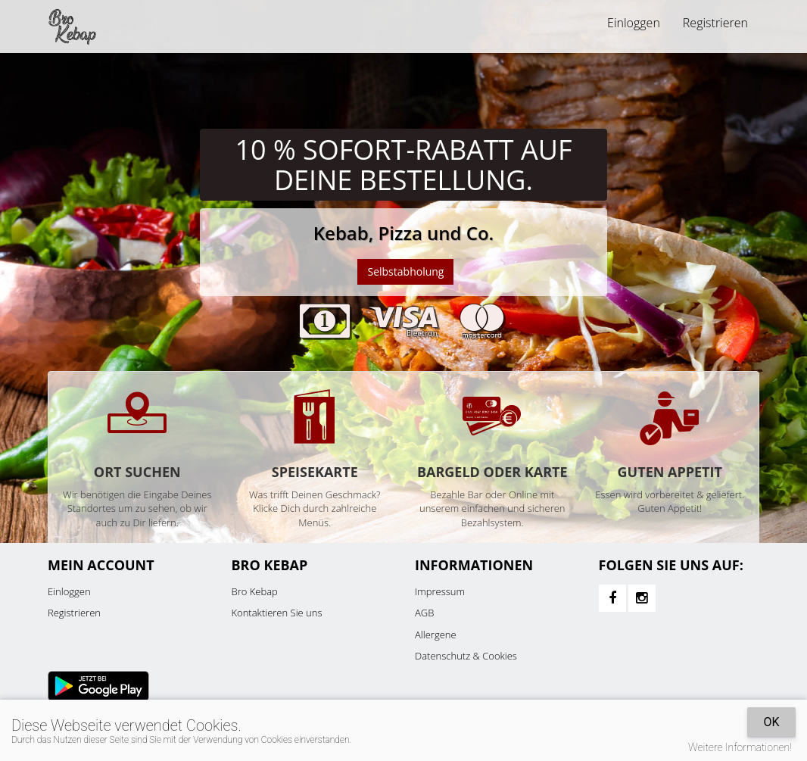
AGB (424, 612)
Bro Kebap (255, 591)
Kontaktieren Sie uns (277, 612)
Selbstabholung (405, 271)
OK (771, 722)
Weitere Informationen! (740, 747)
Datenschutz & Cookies (466, 656)
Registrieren (715, 22)
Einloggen (633, 22)
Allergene (435, 634)
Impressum (440, 591)
